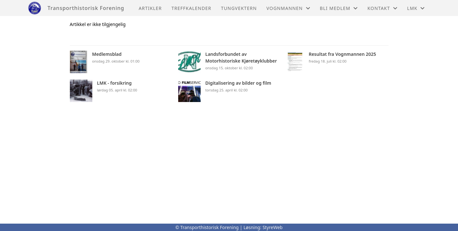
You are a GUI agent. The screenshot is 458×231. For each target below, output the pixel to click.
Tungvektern (239, 8)
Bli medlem (339, 8)
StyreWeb (272, 227)
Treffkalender (191, 8)
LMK (416, 8)
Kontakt (382, 8)
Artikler (150, 8)
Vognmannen (288, 8)
